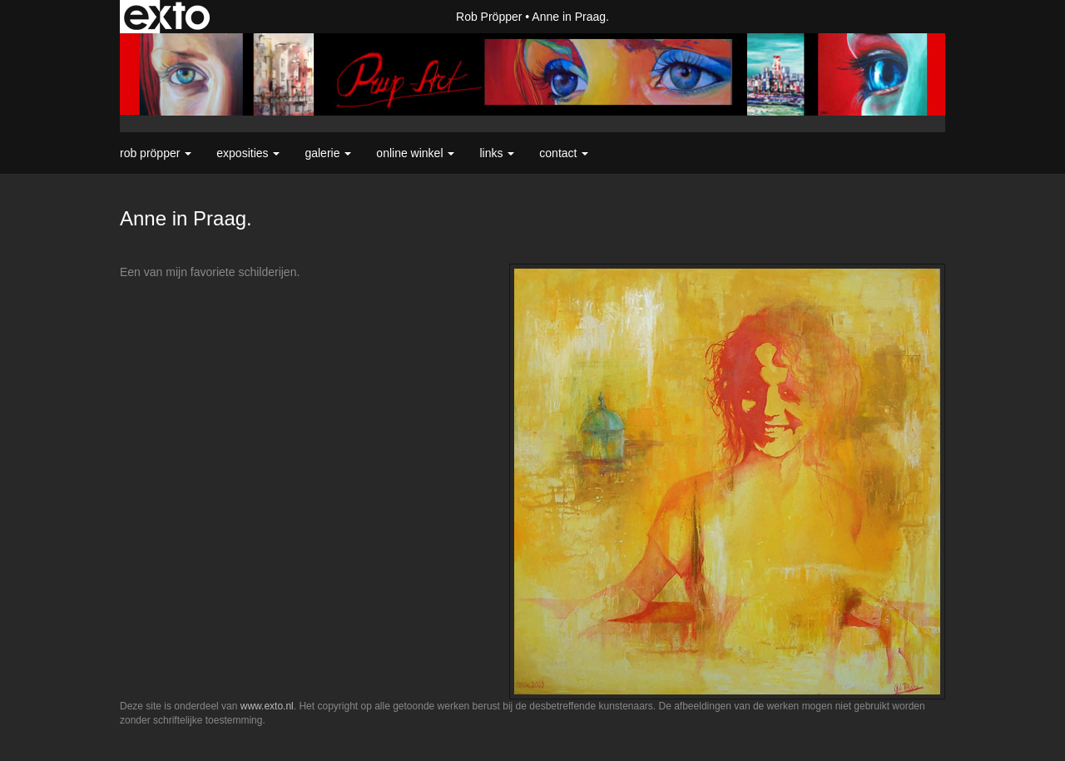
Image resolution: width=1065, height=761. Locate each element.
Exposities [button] (248, 153)
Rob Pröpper (489, 16)
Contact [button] (563, 153)
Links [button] (496, 153)
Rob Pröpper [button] (155, 153)
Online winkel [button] (415, 153)
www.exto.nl (267, 706)
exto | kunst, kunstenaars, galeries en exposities (167, 16)
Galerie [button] (328, 153)
